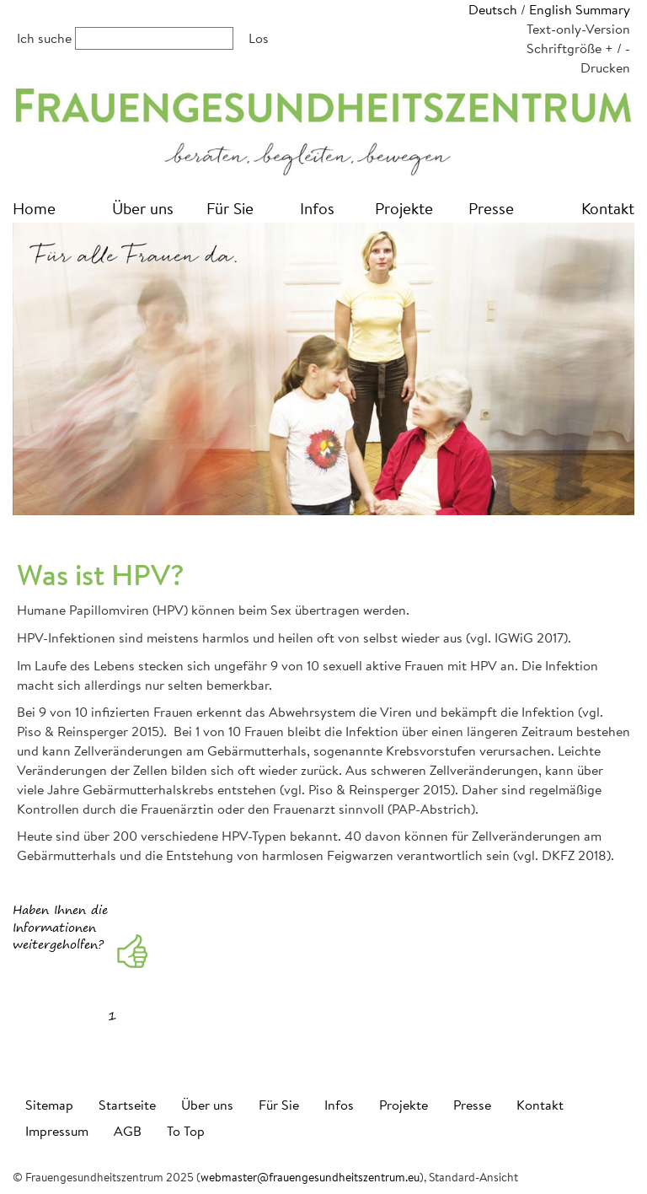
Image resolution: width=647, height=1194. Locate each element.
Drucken (605, 67)
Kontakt (607, 207)
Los (259, 37)
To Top (186, 1130)
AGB (128, 1130)
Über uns (143, 207)
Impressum (56, 1130)
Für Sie (230, 207)
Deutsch (492, 9)
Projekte (404, 207)
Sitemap (49, 1104)
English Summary (579, 9)
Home (34, 207)
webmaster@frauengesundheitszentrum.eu (310, 1177)
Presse (491, 207)
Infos (317, 207)
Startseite (127, 1104)
